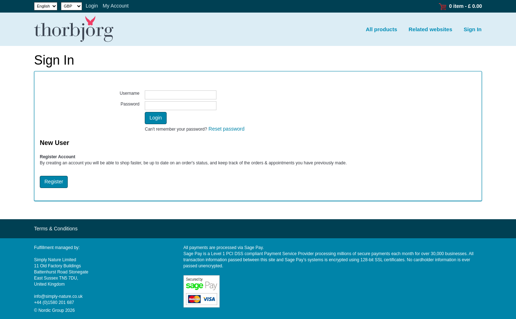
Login (92, 6)
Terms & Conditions (55, 228)
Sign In (473, 29)
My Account (116, 6)
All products (381, 29)
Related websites (430, 29)
